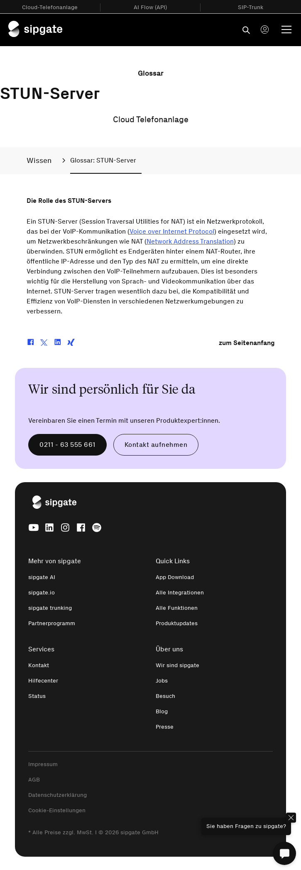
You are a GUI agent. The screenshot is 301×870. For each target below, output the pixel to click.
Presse (165, 726)
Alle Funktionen (177, 607)
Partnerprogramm (51, 623)
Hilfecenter (43, 680)
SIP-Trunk (250, 7)
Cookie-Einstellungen (57, 810)
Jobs (162, 680)
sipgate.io (41, 592)
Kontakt (38, 665)
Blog (162, 711)
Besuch (165, 696)
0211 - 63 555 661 (67, 445)
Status (37, 696)
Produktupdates (177, 623)
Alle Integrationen (180, 592)
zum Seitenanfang (247, 343)
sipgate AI (41, 577)
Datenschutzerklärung (57, 795)
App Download (175, 577)
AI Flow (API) (150, 7)
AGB (34, 779)
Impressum (43, 764)
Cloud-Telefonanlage (50, 7)
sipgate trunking (50, 607)
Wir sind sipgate (177, 665)
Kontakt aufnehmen (156, 445)
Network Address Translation (190, 241)
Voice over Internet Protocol (172, 231)
